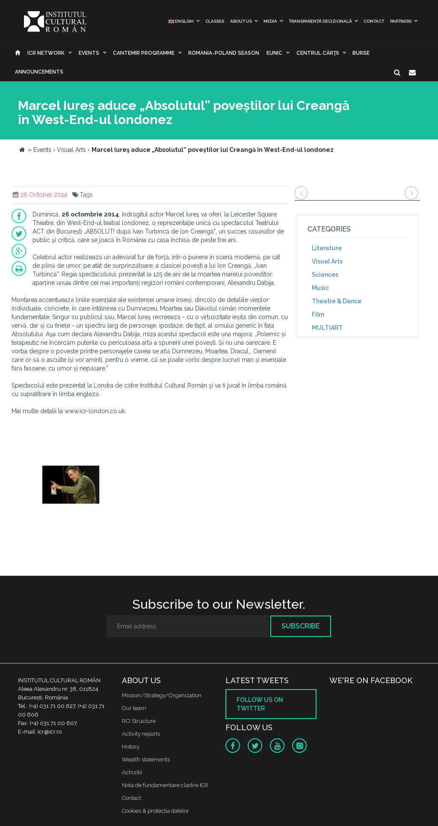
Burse (361, 53)
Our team (134, 708)
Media (270, 21)
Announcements (39, 72)
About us (241, 21)
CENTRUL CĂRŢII (317, 53)
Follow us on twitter (260, 704)
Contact (374, 21)
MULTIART (327, 327)
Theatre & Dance (336, 301)
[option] (71, 481)
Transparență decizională (320, 21)
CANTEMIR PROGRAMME (144, 53)
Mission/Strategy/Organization (161, 695)
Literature (327, 248)
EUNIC (274, 53)
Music (320, 287)
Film (318, 314)
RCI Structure (139, 721)
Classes (214, 21)
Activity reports (141, 734)
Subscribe (300, 626)
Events (89, 53)
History (130, 746)
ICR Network (46, 53)
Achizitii (132, 772)
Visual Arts (327, 261)
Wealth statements (146, 759)
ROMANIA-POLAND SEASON (223, 53)
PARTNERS (400, 21)
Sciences (325, 274)
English (181, 21)
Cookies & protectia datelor (155, 811)
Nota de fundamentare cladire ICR (165, 785)
